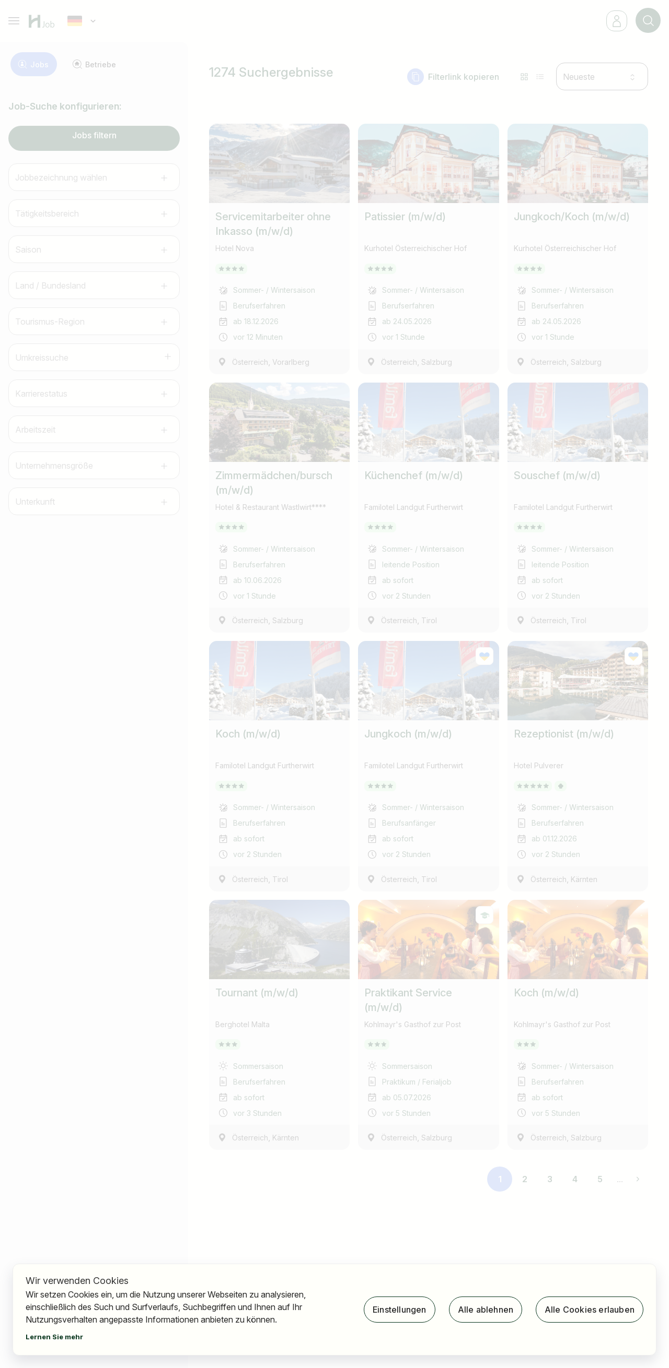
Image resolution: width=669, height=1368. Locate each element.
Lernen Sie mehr (54, 1337)
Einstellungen (399, 1309)
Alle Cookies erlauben (590, 1309)
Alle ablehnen (485, 1309)
